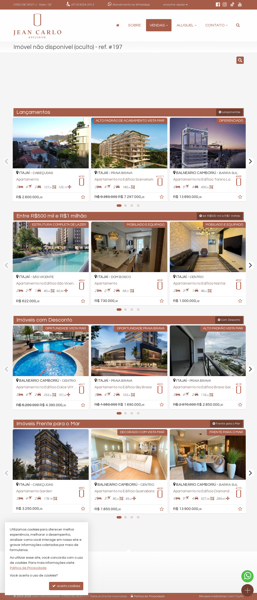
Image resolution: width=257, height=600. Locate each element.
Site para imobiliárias (212, 596)
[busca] (238, 25)
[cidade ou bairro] (165, 83)
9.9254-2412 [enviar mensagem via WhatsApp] (83, 4)
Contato (216, 25)
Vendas (159, 25)
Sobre (134, 25)
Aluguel (186, 25)
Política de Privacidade (149, 596)
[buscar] (195, 83)
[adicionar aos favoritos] (82, 196)
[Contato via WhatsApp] (247, 576)
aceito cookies (66, 586)
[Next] (250, 161)
